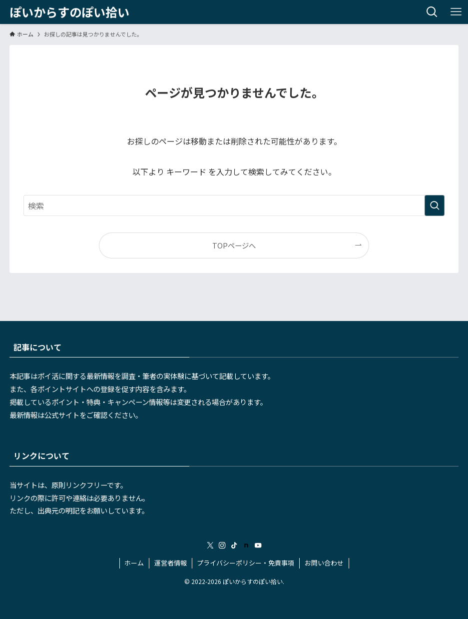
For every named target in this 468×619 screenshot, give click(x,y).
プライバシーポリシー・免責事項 (245, 563)
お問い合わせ (324, 563)
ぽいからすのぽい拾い (69, 12)
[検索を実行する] (435, 205)
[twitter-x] (210, 545)
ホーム (134, 563)
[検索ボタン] (432, 12)
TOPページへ (234, 245)
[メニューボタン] (456, 12)
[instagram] (222, 545)
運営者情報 (170, 563)
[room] (246, 545)
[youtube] (258, 545)
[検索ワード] (234, 205)
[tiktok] (234, 545)
